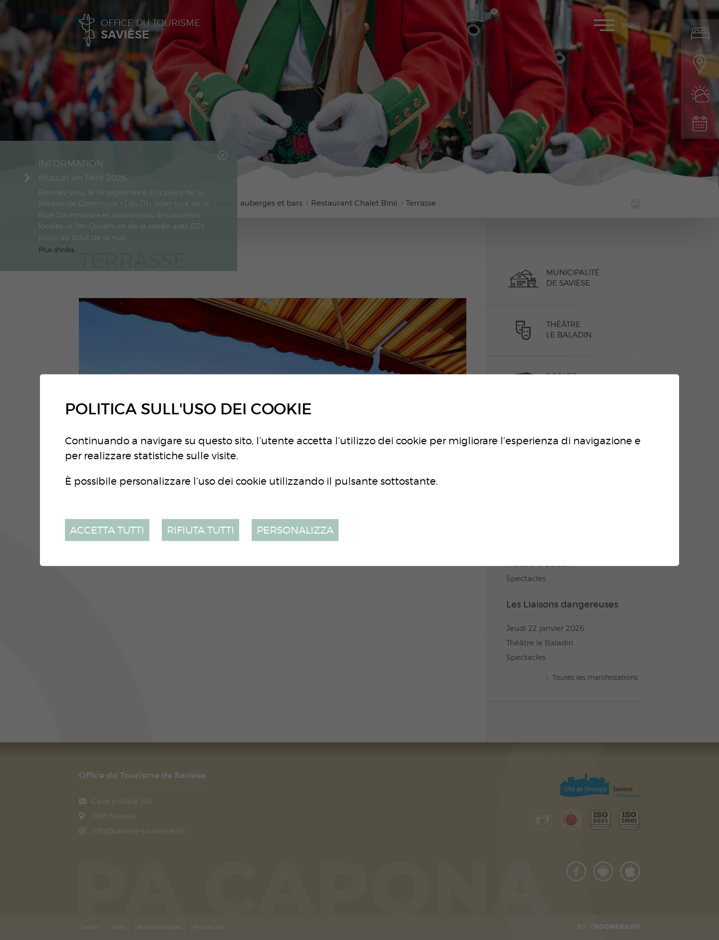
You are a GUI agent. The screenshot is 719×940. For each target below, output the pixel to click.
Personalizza (295, 529)
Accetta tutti (107, 529)
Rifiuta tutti (200, 529)
